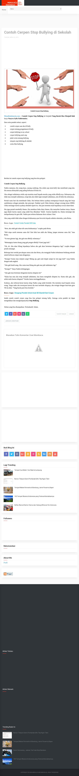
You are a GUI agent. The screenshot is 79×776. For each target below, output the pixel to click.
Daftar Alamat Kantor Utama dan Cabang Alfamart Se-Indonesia (35, 505)
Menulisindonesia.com (12, 116)
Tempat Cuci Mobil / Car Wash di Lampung (28, 470)
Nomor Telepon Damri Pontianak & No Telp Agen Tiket (31, 479)
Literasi (71, 314)
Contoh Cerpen (61, 314)
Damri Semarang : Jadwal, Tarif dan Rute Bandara (29, 750)
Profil (6, 563)
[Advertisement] (39, 20)
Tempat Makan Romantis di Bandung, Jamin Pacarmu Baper (34, 487)
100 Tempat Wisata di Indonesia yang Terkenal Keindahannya (34, 496)
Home (4, 10)
